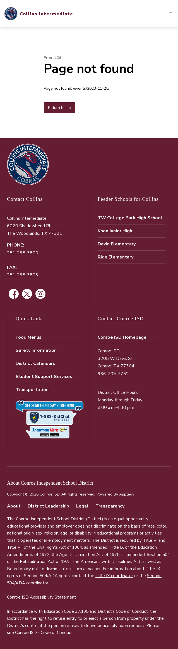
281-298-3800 (22, 253)
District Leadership (48, 506)
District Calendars (35, 363)
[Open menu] (170, 14)
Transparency (109, 506)
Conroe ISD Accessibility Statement (41, 597)
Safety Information (36, 350)
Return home (59, 107)
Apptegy (126, 494)
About (14, 506)
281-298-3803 (22, 275)
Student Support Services (44, 377)
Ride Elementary (115, 257)
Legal (82, 506)
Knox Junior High (115, 231)
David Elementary (117, 244)
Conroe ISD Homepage (122, 337)
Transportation (32, 390)
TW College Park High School (130, 218)
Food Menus (29, 337)
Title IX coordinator (114, 576)
